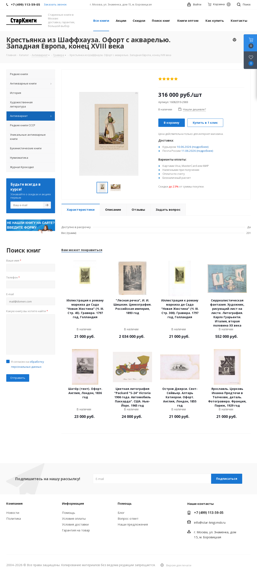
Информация (73, 503)
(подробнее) (200, 147)
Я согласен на (27, 364)
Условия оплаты (74, 518)
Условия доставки (75, 524)
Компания (14, 503)
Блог (121, 512)
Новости (12, 512)
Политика (13, 518)
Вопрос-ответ (128, 518)
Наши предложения (133, 524)
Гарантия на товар (76, 530)
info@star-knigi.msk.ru (210, 522)
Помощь (68, 512)
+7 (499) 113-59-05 (208, 512)
